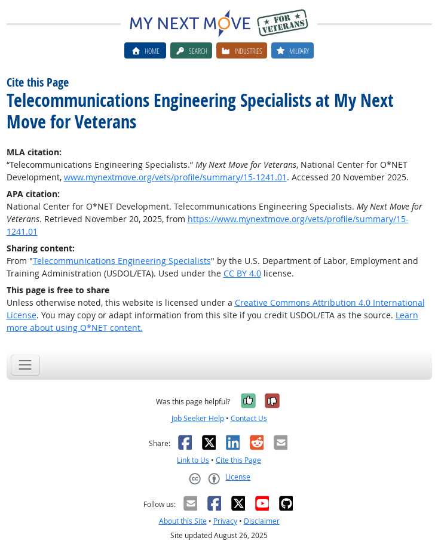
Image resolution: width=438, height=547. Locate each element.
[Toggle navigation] (25, 365)
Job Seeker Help (197, 418)
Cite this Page (238, 460)
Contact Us (249, 418)
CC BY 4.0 (242, 273)
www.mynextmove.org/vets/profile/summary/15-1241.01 (175, 177)
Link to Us (193, 460)
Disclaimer (262, 521)
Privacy (225, 521)
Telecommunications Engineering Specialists (122, 260)
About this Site (183, 521)
